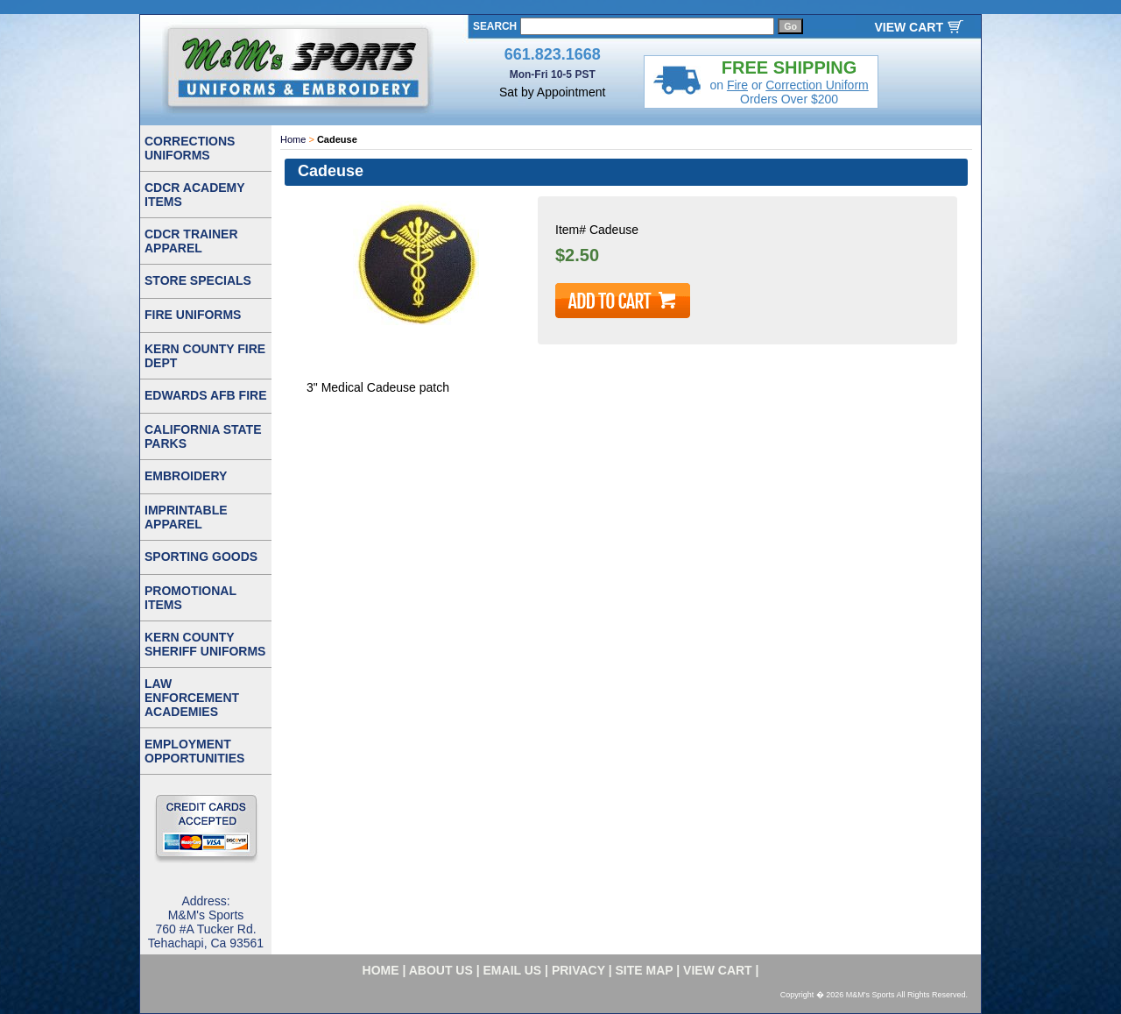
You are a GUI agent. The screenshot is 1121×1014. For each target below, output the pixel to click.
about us (441, 970)
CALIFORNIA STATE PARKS (203, 436)
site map (644, 970)
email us (512, 970)
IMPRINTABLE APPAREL (186, 517)
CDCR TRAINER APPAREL (191, 241)
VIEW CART (908, 27)
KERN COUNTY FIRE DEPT (205, 356)
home (381, 970)
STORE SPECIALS (198, 280)
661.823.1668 (552, 54)
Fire (737, 85)
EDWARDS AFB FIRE (205, 395)
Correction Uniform (816, 85)
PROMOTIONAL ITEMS (190, 598)
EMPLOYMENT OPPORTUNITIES (194, 751)
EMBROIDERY (186, 476)
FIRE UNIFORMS (193, 315)
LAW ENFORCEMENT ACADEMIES (192, 698)
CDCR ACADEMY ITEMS (195, 195)
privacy (578, 970)
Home (293, 139)
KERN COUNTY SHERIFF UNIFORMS (205, 644)
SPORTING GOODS (201, 557)
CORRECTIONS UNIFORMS (190, 148)
